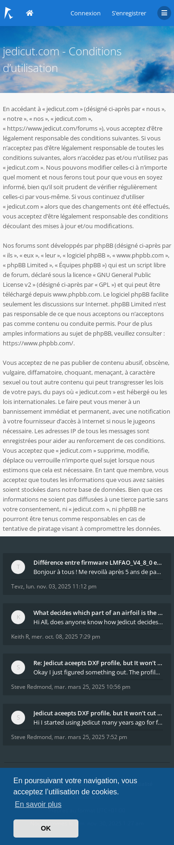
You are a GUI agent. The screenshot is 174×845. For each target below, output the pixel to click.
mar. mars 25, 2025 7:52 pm (90, 737)
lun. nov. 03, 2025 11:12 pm (61, 586)
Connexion (86, 13)
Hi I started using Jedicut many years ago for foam (98, 722)
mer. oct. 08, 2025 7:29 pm (66, 636)
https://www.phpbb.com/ (38, 343)
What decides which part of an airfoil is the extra (98, 612)
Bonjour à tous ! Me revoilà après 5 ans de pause (98, 572)
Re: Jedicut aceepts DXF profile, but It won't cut (98, 663)
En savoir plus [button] (38, 804)
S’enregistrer (129, 13)
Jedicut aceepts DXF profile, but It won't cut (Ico (98, 713)
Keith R (20, 636)
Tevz (17, 586)
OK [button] (46, 828)
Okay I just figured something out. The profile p (98, 672)
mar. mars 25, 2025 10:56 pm (92, 687)
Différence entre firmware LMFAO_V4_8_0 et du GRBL (98, 562)
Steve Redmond (31, 687)
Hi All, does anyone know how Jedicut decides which (98, 622)
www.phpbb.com (76, 294)
